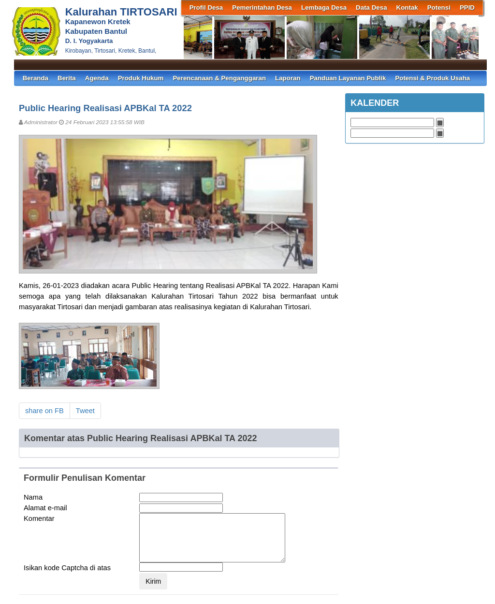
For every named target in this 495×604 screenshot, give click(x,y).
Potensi (439, 7)
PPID (467, 7)
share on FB (44, 411)
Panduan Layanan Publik (348, 78)
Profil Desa (206, 7)
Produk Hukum (141, 78)
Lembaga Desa (324, 7)
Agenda (97, 78)
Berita (67, 78)
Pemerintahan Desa (262, 7)
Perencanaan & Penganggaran (219, 78)
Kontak (407, 7)
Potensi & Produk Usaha (432, 78)
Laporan (288, 78)
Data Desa (371, 7)
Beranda (35, 78)
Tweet (85, 411)
